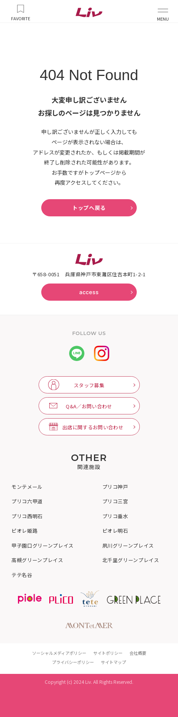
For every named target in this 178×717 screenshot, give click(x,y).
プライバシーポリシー (73, 662)
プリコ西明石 (27, 516)
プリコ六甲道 (27, 501)
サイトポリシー (108, 653)
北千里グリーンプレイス (130, 560)
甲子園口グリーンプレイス (42, 545)
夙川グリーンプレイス (128, 545)
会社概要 (137, 653)
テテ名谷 (21, 575)
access (89, 292)
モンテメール (27, 486)
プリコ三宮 (115, 501)
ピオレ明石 (115, 530)
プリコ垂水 (115, 516)
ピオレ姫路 (24, 530)
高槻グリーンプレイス (37, 560)
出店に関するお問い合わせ (92, 427)
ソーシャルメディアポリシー (59, 653)
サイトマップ (113, 662)
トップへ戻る (89, 207)
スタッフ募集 (89, 385)
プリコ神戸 (115, 486)
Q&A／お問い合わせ (89, 406)
